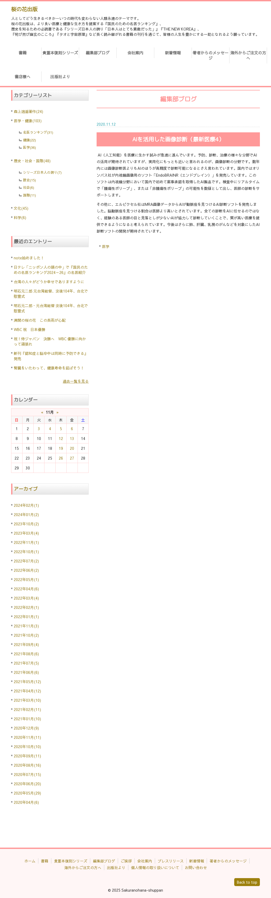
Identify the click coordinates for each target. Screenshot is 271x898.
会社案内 (135, 52)
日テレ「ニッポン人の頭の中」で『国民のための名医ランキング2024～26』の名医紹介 (51, 269)
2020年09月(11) (27, 755)
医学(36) (29, 147)
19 (61, 448)
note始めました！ (29, 257)
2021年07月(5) (26, 663)
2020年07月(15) (27, 774)
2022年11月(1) (26, 542)
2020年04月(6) (26, 802)
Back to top (247, 882)
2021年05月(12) (27, 681)
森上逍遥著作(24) (28, 111)
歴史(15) (29, 180)
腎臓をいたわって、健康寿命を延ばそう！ (49, 367)
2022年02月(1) (26, 607)
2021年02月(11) (27, 709)
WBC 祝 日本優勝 (29, 329)
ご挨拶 (126, 861)
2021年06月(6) (26, 672)
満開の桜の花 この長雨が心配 (40, 320)
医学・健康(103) (28, 120)
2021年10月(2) (26, 635)
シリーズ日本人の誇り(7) (42, 172)
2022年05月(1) (26, 579)
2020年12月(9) (26, 728)
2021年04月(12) (27, 691)
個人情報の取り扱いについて (155, 867)
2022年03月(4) (26, 598)
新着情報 (173, 52)
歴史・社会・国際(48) (32, 160)
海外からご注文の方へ (248, 55)
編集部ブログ (98, 52)
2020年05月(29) (27, 793)
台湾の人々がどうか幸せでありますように (49, 281)
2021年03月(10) (27, 700)
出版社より (60, 76)
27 (72, 458)
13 (72, 438)
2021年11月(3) (26, 626)
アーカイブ (26, 489)
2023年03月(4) (26, 533)
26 (61, 458)
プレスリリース (171, 861)
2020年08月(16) (27, 765)
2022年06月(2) (26, 570)
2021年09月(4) (26, 644)
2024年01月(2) (26, 514)
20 (72, 448)
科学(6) (20, 217)
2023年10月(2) (26, 523)
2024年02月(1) (26, 505)
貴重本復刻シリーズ (60, 52)
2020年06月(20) (27, 783)
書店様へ (22, 76)
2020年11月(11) (27, 737)
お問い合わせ (196, 867)
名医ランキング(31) (38, 132)
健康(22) (29, 140)
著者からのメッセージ (210, 55)
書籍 (22, 52)
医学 (105, 246)
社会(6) (28, 187)
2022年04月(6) (26, 588)
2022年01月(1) (26, 616)
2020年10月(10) (27, 746)
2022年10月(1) (26, 551)
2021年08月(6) (26, 653)
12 (61, 438)
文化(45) (21, 208)
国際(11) (29, 195)
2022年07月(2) (26, 561)
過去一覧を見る (76, 381)
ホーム (29, 861)
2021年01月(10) (27, 718)
